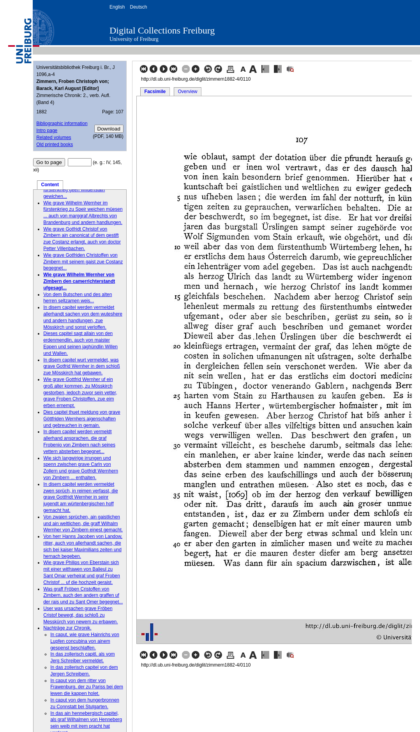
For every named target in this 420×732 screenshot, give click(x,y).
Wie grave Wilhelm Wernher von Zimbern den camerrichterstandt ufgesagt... (79, 281)
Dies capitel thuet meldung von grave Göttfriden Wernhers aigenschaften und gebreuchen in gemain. (81, 418)
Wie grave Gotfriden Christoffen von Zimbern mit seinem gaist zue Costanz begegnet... (83, 261)
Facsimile (155, 91)
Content (50, 184)
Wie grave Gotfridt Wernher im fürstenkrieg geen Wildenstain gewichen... (74, 189)
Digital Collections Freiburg (162, 30)
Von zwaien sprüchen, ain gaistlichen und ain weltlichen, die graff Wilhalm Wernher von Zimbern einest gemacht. (83, 523)
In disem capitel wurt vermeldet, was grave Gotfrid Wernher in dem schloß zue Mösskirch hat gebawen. (81, 366)
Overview (187, 91)
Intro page (46, 130)
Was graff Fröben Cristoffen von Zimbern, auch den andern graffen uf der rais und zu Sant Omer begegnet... (83, 595)
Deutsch (138, 7)
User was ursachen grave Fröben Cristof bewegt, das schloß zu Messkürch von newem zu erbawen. (80, 615)
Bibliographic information (61, 123)
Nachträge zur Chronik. (67, 628)
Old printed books (54, 144)
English (117, 7)
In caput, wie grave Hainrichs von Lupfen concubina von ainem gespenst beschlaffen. (84, 641)
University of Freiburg (134, 39)
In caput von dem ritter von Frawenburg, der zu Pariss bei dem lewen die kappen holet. (86, 687)
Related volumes (53, 137)
